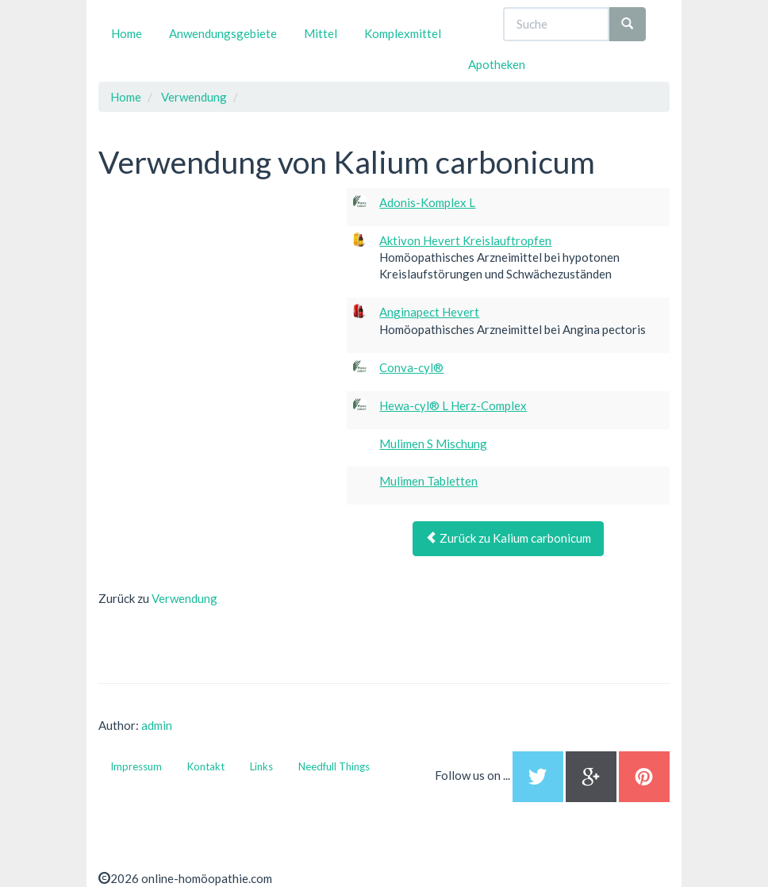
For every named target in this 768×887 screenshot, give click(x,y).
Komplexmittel (402, 33)
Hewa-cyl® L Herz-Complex (453, 405)
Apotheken (496, 64)
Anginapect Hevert (429, 312)
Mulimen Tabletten (428, 481)
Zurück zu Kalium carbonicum (508, 538)
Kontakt (206, 766)
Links (261, 766)
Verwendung (184, 598)
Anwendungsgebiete (223, 33)
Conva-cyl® (411, 367)
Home (126, 33)
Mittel (320, 33)
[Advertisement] (217, 287)
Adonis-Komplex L (427, 202)
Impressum (136, 766)
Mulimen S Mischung (433, 443)
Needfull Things (334, 766)
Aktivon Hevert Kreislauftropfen (465, 240)
